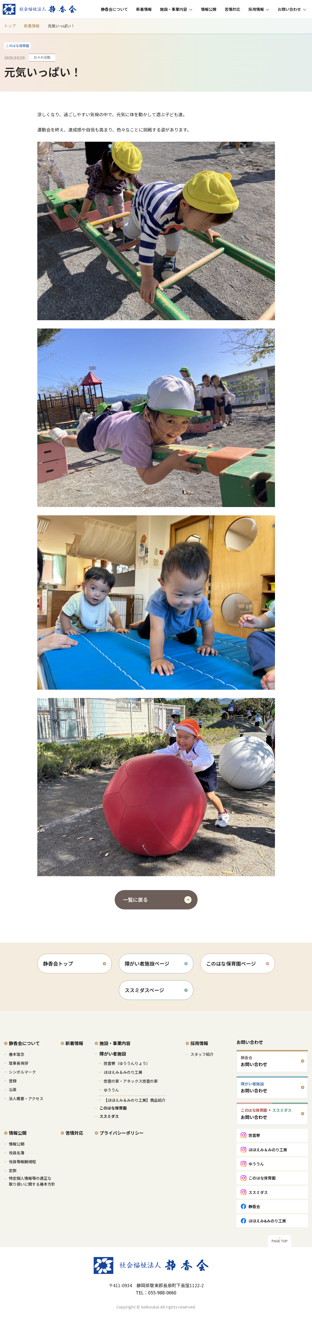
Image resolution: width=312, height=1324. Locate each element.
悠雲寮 (254, 1135)
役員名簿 (16, 1152)
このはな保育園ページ (231, 963)
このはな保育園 (113, 1108)
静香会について (114, 9)
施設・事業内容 (173, 9)
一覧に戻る (135, 899)
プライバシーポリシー (121, 1132)
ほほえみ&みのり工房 (267, 1221)
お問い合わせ (289, 9)
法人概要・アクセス (26, 1098)
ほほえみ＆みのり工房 (123, 1072)
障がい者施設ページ (147, 963)
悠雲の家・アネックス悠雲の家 (131, 1081)
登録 (13, 1080)
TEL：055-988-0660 (156, 1292)
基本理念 (16, 1054)
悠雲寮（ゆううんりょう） (127, 1063)
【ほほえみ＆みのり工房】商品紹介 (135, 1100)
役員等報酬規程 (22, 1161)
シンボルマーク (22, 1072)
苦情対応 (232, 9)
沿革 (13, 1089)
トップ (10, 26)
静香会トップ (58, 963)
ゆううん (111, 1090)
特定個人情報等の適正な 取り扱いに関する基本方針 (32, 1181)
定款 (13, 1170)
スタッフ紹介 (202, 1054)
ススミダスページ (144, 990)
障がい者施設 (112, 1053)
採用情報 (256, 9)
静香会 (254, 1206)
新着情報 (144, 9)
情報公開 (208, 9)
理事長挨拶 (18, 1063)
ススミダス (109, 1116)
